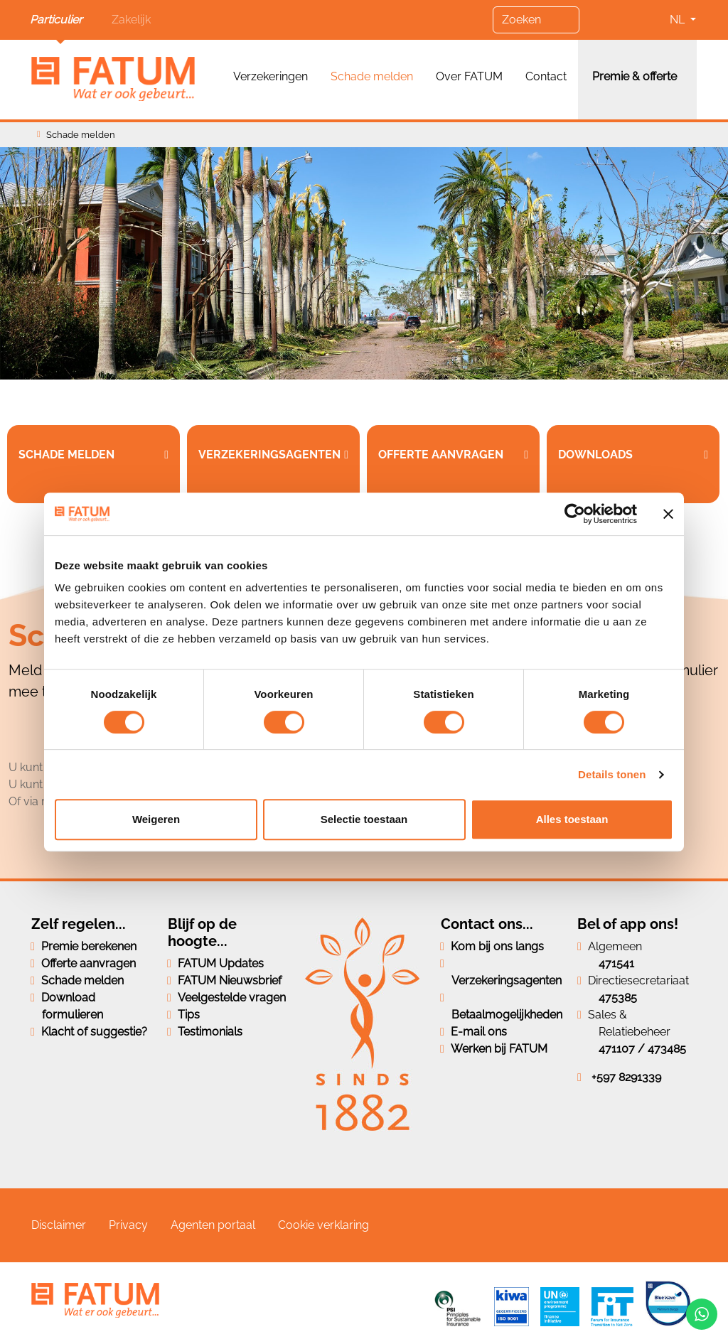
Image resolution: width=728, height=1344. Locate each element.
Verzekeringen (270, 76)
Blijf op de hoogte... (202, 932)
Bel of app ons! (627, 923)
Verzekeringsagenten (506, 980)
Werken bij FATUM (499, 1048)
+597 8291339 (626, 1077)
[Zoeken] (536, 19)
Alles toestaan (572, 819)
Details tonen (612, 774)
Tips (189, 1014)
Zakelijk (131, 19)
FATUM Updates (221, 963)
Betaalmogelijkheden (506, 1014)
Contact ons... (487, 923)
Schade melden (372, 76)
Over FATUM (469, 76)
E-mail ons (479, 1031)
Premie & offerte (634, 76)
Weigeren (156, 819)
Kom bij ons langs (497, 946)
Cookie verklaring (323, 1225)
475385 (618, 997)
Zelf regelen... (78, 923)
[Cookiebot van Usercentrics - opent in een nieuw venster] (575, 514)
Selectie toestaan (364, 819)
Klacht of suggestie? (94, 1031)
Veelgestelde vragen (232, 997)
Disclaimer (58, 1225)
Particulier (56, 19)
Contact (546, 76)
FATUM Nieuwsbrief (230, 980)
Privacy (128, 1225)
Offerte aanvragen (88, 963)
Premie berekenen (88, 946)
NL (678, 19)
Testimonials (210, 1031)
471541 (616, 963)
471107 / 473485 (642, 1048)
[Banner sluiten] (668, 514)
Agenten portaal (213, 1225)
